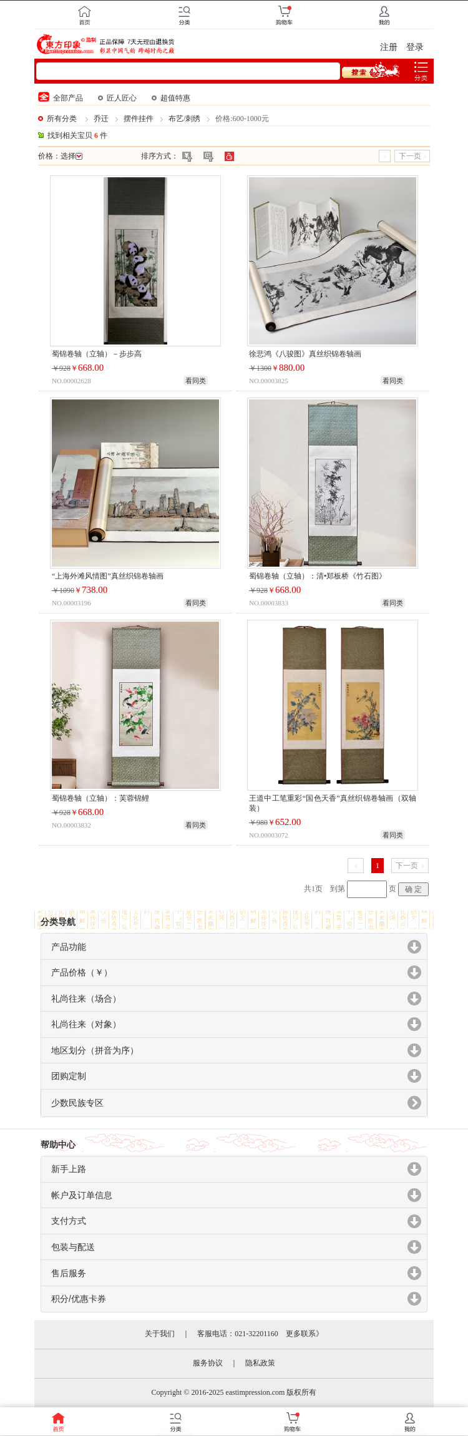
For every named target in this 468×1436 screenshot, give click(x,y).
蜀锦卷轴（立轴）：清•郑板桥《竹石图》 (317, 576)
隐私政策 (260, 1363)
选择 (71, 156)
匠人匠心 (117, 98)
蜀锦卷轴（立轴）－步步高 (97, 353)
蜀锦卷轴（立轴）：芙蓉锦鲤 (100, 798)
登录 (415, 47)
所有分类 (62, 118)
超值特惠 (171, 98)
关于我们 (160, 1333)
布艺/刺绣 (184, 118)
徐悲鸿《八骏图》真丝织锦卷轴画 (305, 353)
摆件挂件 (139, 118)
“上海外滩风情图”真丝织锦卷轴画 (107, 576)
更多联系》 (304, 1333)
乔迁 (101, 118)
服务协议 (208, 1363)
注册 (388, 47)
